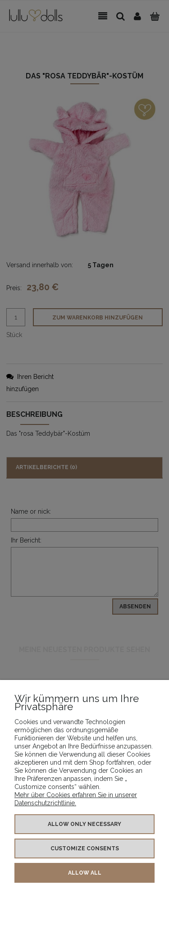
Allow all (84, 873)
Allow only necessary (84, 824)
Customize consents (84, 848)
